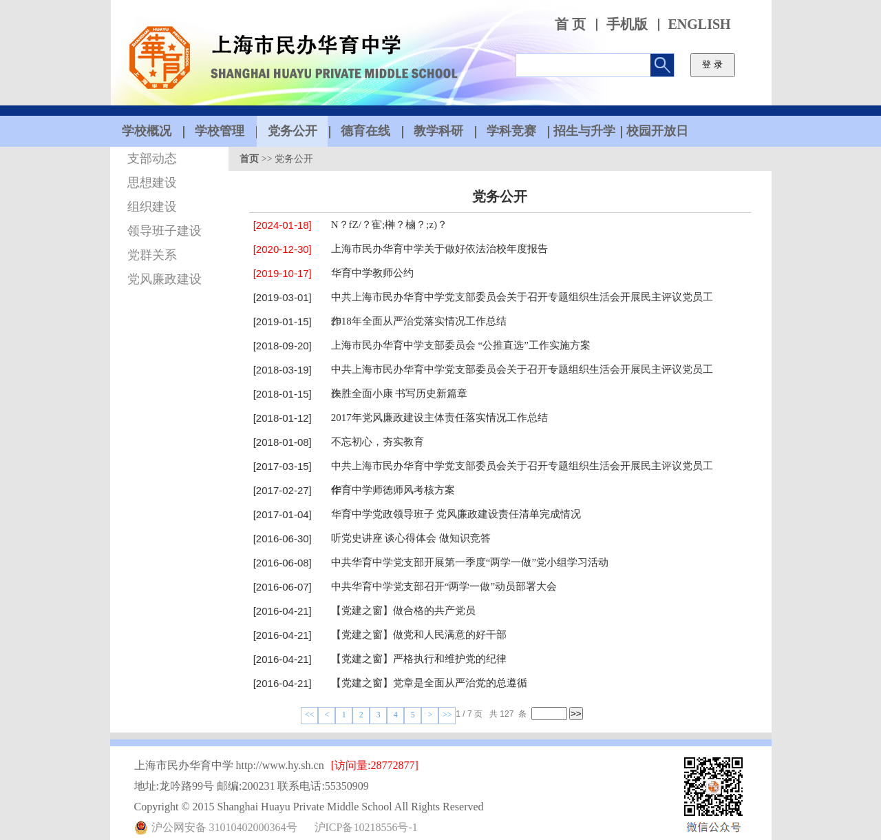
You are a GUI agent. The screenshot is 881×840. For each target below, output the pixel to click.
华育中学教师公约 (372, 272)
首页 (249, 159)
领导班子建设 (164, 231)
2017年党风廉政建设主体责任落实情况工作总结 (439, 417)
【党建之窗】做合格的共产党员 (403, 610)
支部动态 (152, 158)
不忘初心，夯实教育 (377, 441)
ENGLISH (699, 24)
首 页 (570, 24)
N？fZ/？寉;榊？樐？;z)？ (389, 224)
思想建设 (152, 182)
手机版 (627, 24)
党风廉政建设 (164, 279)
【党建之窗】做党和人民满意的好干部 (419, 634)
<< (310, 714)
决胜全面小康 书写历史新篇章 (399, 393)
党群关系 (152, 255)
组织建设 (152, 207)
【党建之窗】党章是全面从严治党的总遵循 (429, 682)
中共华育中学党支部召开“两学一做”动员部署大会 (444, 586)
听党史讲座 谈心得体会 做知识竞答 (411, 538)
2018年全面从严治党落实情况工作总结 (419, 321)
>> (447, 714)
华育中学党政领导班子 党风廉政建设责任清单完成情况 (456, 514)
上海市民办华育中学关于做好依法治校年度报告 (439, 248)
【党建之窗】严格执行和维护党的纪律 (419, 658)
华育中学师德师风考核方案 (393, 489)
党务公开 (294, 159)
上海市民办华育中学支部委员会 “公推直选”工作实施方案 (461, 345)
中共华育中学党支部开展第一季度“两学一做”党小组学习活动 (469, 562)
